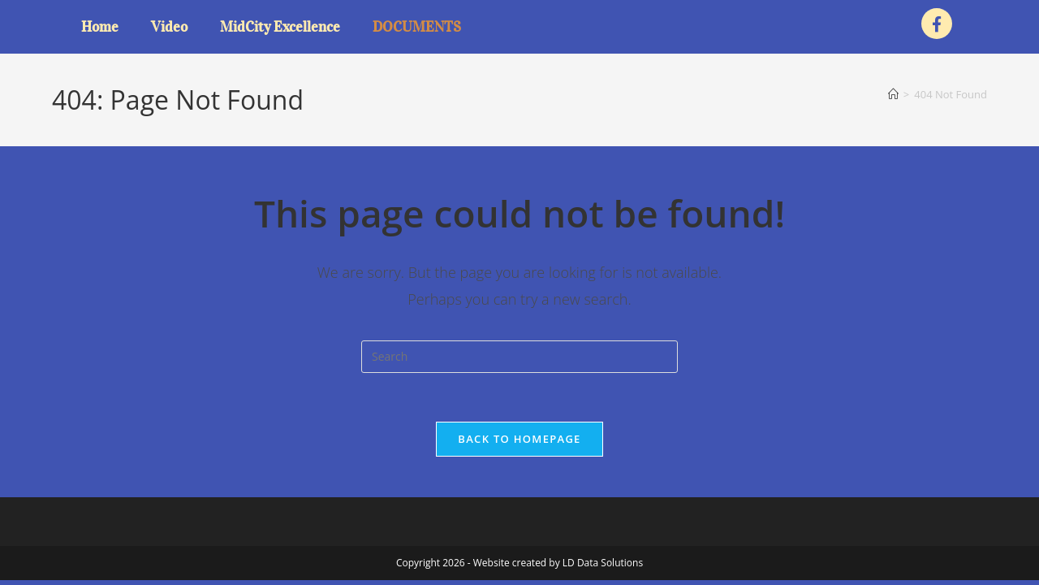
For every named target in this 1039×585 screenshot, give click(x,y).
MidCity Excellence (280, 27)
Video (169, 27)
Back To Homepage (519, 438)
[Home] (893, 94)
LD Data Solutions (603, 563)
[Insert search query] (519, 356)
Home (100, 27)
